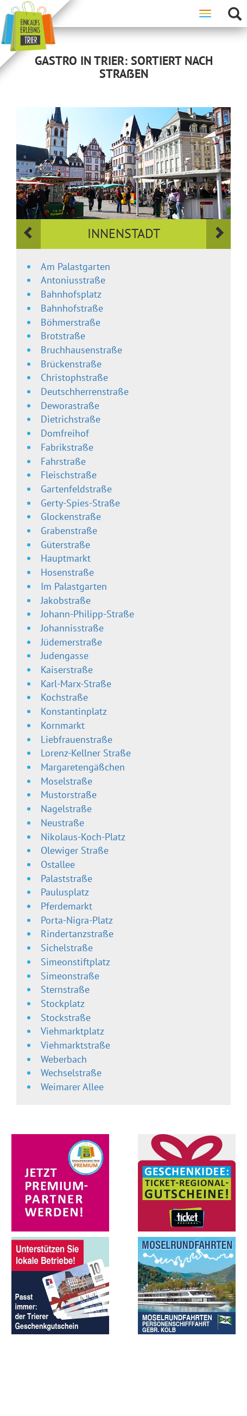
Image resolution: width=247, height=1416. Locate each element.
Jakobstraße (66, 600)
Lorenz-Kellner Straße (86, 753)
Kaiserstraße (67, 669)
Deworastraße (70, 405)
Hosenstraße (67, 572)
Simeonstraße (70, 976)
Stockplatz (63, 1003)
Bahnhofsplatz (71, 294)
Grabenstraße (69, 530)
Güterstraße (65, 544)
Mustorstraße (69, 794)
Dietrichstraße (70, 419)
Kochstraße (64, 697)
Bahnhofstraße (72, 308)
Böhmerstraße (70, 322)
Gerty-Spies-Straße (80, 503)
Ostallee (58, 864)
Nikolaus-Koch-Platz (83, 837)
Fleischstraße (69, 475)
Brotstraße (63, 336)
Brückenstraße (71, 364)
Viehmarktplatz (72, 1031)
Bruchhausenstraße (81, 350)
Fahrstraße (63, 461)
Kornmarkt (63, 725)
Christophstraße (74, 377)
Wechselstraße (71, 1072)
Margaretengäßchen (83, 767)
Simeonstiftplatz (75, 962)
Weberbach (64, 1059)
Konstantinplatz (74, 711)
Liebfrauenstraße (76, 739)
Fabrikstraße (67, 447)
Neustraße (62, 822)
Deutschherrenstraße (85, 391)
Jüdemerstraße (71, 642)
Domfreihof (65, 433)
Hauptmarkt (66, 558)
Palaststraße (66, 878)
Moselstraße (66, 781)
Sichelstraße (67, 947)
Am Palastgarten (75, 266)
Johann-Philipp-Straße (87, 614)
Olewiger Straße (75, 850)
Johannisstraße (72, 628)
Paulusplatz (65, 892)
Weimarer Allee (72, 1087)
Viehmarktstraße (75, 1045)
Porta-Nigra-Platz (77, 920)
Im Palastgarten (74, 586)
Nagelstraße (66, 808)
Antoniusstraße (73, 280)
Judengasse (64, 655)
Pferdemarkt (66, 906)
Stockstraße (66, 1017)
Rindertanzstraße (77, 933)
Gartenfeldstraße (76, 489)
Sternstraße (65, 989)
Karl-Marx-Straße (76, 683)
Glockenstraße (71, 516)
